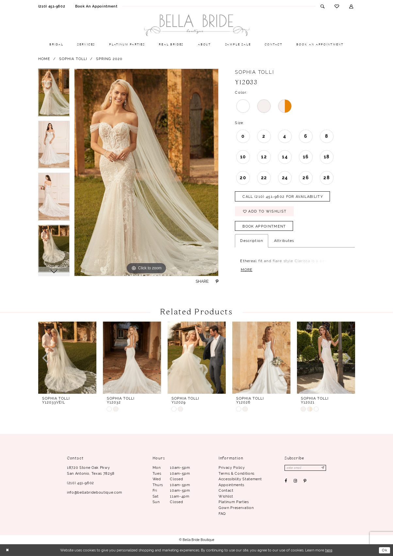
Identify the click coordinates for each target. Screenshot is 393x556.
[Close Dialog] (7, 550)
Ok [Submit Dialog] (384, 550)
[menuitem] (51, 6)
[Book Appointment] (96, 6)
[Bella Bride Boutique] (197, 25)
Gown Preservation (236, 508)
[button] (351, 6)
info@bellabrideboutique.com (94, 492)
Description (251, 241)
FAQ (222, 514)
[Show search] (323, 6)
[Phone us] (51, 6)
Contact (226, 490)
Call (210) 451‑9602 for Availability (282, 197)
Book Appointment (264, 226)
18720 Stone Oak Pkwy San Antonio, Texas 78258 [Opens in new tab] (91, 470)
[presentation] (67, 358)
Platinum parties (234, 502)
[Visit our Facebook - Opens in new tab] (286, 481)
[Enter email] (305, 468)
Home (44, 59)
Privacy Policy (232, 467)
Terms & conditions (236, 473)
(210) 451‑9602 (80, 483)
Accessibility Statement (240, 479)
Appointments (231, 485)
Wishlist (226, 496)
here (328, 550)
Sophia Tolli (73, 59)
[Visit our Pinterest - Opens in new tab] (304, 481)
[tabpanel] (54, 95)
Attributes (284, 241)
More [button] (247, 270)
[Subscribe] (323, 468)
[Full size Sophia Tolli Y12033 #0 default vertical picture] (146, 172)
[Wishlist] (337, 6)
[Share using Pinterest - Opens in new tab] (217, 281)
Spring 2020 (109, 59)
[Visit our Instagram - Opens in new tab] (295, 481)
